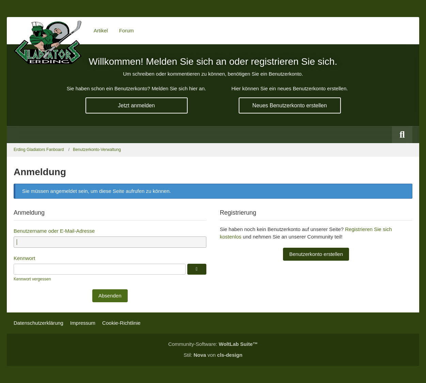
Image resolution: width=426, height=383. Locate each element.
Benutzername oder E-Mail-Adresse (54, 231)
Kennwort (24, 258)
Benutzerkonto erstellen (316, 254)
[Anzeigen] (196, 269)
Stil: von (213, 355)
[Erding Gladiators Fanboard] (48, 30)
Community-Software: (213, 344)
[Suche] (402, 134)
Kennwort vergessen (32, 279)
